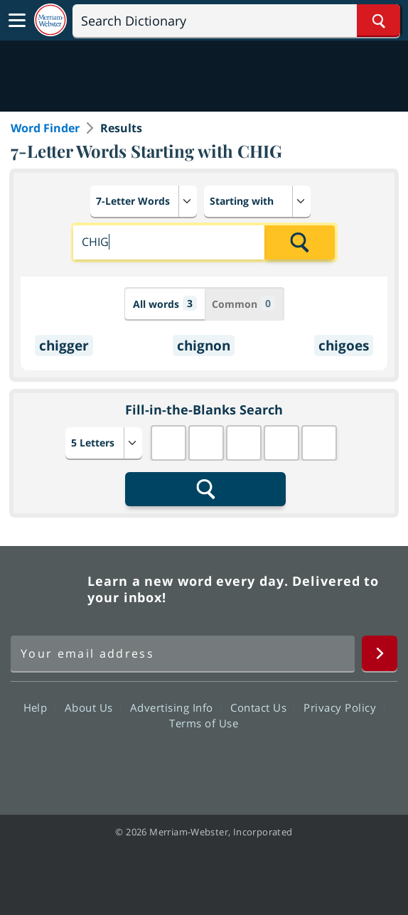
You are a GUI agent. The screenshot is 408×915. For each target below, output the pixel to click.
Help (39, 707)
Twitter (178, 763)
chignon (203, 345)
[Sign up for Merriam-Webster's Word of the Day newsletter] (183, 653)
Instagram (280, 763)
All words (165, 303)
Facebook (127, 763)
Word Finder (45, 128)
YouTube (229, 763)
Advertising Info (175, 707)
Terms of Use (203, 723)
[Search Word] (378, 20)
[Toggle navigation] (17, 20)
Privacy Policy (344, 707)
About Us (93, 707)
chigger (64, 345)
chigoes (343, 345)
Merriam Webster (46, 589)
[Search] (236, 20)
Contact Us (262, 707)
